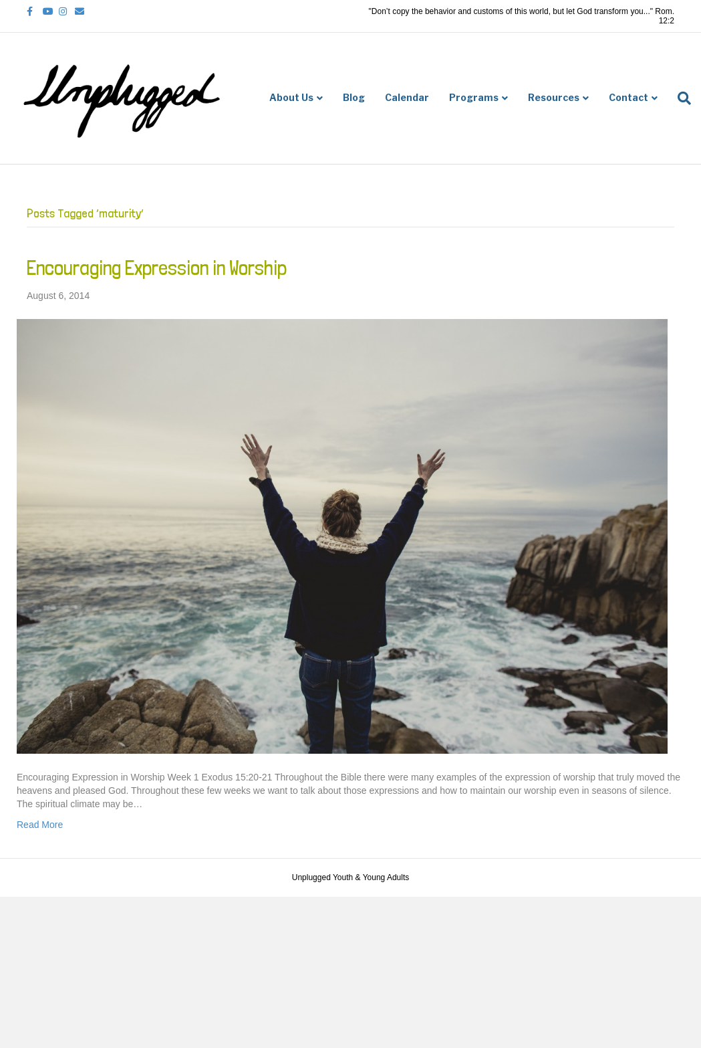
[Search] (679, 98)
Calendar (407, 97)
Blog (354, 97)
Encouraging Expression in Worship (157, 268)
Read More (40, 824)
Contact (628, 97)
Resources (553, 97)
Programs (474, 97)
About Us (291, 97)
